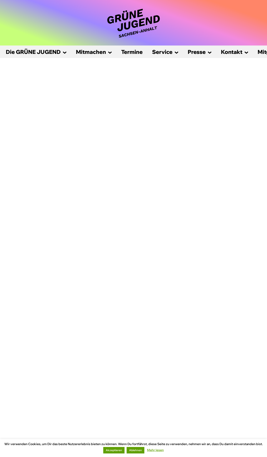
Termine (132, 51)
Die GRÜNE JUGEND (33, 51)
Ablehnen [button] (135, 450)
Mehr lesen (155, 450)
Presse (197, 51)
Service (162, 51)
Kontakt (231, 51)
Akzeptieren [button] (114, 450)
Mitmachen (91, 51)
